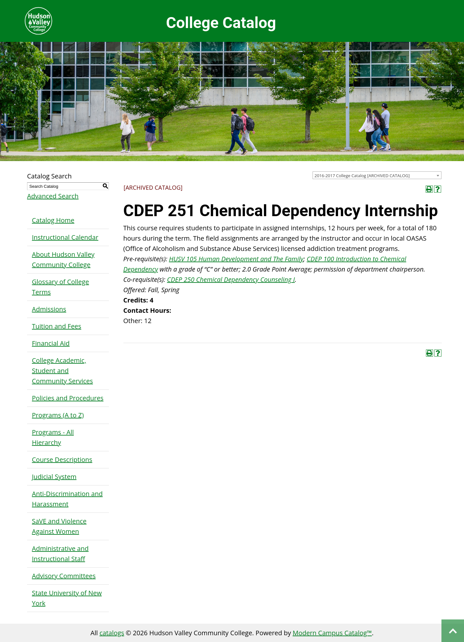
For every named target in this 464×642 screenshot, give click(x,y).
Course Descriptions (62, 459)
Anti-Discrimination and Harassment (67, 498)
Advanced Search (53, 196)
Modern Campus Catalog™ (332, 632)
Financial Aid (51, 343)
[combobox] (377, 175)
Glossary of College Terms (60, 286)
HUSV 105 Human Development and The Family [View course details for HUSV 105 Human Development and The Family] (236, 258)
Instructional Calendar (65, 237)
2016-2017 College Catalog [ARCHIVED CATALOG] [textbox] (362, 175)
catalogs (112, 632)
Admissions (49, 309)
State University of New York (67, 598)
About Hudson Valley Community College (63, 259)
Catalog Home (53, 220)
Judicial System (54, 476)
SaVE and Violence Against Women (59, 526)
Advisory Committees (64, 575)
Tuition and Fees (56, 326)
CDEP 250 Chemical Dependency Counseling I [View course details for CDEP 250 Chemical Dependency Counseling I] (231, 279)
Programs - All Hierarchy (53, 437)
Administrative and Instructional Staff (60, 553)
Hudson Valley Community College (38, 21)
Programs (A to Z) (58, 415)
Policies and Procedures (67, 398)
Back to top (452, 630)
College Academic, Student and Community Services (62, 370)
